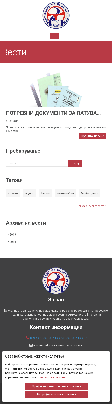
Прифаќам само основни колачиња (56, 386)
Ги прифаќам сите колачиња (56, 394)
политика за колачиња (51, 377)
